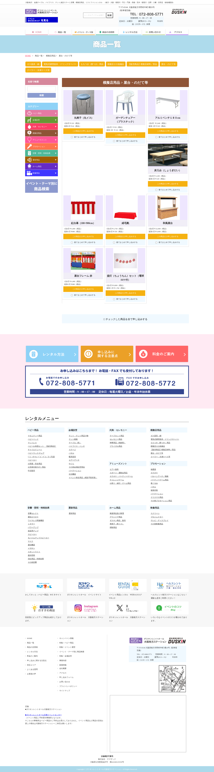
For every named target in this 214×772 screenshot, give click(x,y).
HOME (28, 56)
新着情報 (62, 665)
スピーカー (32, 534)
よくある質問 (32, 669)
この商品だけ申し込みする (83, 131)
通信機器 (31, 545)
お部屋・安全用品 (35, 464)
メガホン (31, 548)
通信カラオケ (33, 517)
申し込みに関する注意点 (37, 660)
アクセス (62, 673)
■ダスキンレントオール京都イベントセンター (43, 715)
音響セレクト (33, 513)
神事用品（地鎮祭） (118, 443)
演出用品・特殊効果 (36, 559)
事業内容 (62, 660)
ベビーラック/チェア (36, 453)
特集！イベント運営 (67, 647)
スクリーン (155, 513)
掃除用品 (113, 527)
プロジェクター (157, 517)
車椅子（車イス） (117, 524)
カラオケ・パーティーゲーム (121, 476)
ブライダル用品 (116, 446)
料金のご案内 (32, 656)
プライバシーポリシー (68, 686)
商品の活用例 (32, 647)
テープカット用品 (117, 436)
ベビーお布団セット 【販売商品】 (42, 446)
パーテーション (75, 471)
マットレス (32, 443)
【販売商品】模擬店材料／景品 (142, 64)
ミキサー (31, 524)
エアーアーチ (74, 460)
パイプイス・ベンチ (77, 446)
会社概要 (62, 668)
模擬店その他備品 (116, 64)
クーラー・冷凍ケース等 (38, 70)
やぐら (71, 464)
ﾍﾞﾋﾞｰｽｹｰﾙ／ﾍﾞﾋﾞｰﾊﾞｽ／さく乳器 (41, 457)
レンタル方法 (32, 652)
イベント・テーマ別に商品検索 (71, 652)
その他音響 (32, 562)
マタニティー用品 (35, 436)
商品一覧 (30, 643)
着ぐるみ (154, 483)
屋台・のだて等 (168, 64)
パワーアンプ (33, 527)
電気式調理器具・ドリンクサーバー (60, 64)
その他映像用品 (157, 524)
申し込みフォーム (66, 677)
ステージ (72, 450)
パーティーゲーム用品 (159, 480)
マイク (30, 541)
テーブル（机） (75, 443)
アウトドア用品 (116, 517)
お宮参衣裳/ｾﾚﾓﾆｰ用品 (37, 467)
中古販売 (31, 471)
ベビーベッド (33, 439)
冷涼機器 (72, 474)
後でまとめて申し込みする (83, 137)
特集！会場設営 (65, 656)
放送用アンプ (33, 531)
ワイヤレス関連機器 (36, 520)
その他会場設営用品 (77, 467)
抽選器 (153, 469)
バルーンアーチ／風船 (159, 476)
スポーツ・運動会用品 (118, 473)
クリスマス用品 (157, 497)
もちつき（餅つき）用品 (92, 64)
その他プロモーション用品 (161, 501)
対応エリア (31, 665)
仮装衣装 (154, 490)
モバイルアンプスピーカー (38, 538)
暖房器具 (72, 457)
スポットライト (34, 552)
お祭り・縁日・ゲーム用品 (120, 483)
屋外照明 (31, 555)
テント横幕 (73, 439)
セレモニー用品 (116, 439)
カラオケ (154, 473)
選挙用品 (72, 513)
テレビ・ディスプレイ (159, 520)
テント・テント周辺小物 (78, 436)
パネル (71, 453)
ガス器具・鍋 (33, 64)
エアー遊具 (114, 469)
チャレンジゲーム (117, 480)
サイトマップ (64, 691)
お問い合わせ (64, 682)
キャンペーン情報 (66, 638)
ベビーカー (32, 460)
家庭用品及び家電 (117, 513)
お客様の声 (31, 674)
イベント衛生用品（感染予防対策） (83, 478)
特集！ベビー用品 (66, 643)
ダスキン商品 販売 (118, 520)
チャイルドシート (35, 450)
